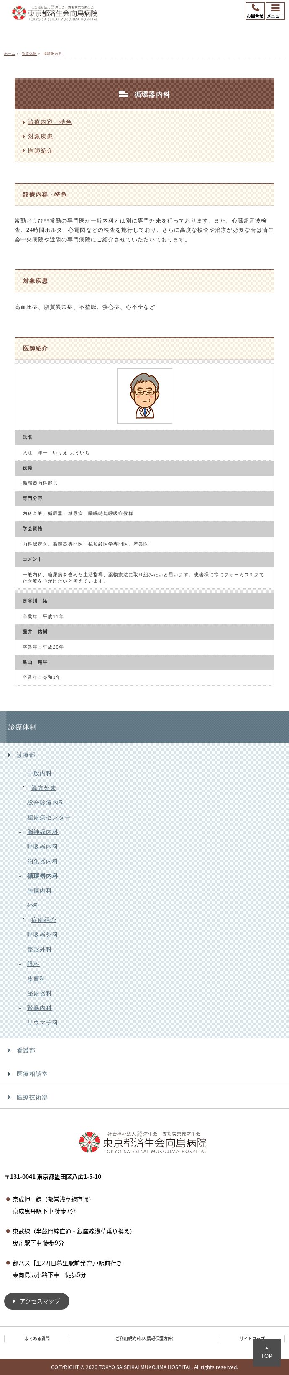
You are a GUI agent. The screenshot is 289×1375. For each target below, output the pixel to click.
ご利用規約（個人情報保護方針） (144, 1338)
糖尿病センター (49, 817)
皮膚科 (36, 978)
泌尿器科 (39, 993)
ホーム (9, 54)
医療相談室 (32, 1073)
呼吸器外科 (43, 934)
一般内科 (39, 773)
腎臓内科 (39, 1008)
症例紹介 (43, 920)
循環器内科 (43, 876)
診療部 (26, 754)
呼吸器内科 (43, 846)
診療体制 (29, 54)
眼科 (33, 964)
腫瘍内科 (39, 890)
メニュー (275, 16)
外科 (33, 905)
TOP (267, 1356)
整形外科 (39, 949)
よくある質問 (37, 1338)
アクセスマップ (40, 1301)
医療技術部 (32, 1097)
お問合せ (255, 16)
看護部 (26, 1050)
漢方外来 (43, 788)
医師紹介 (40, 150)
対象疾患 (40, 136)
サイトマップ (252, 1338)
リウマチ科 (43, 1022)
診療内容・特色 (50, 122)
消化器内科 (43, 861)
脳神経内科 (43, 832)
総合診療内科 (46, 802)
